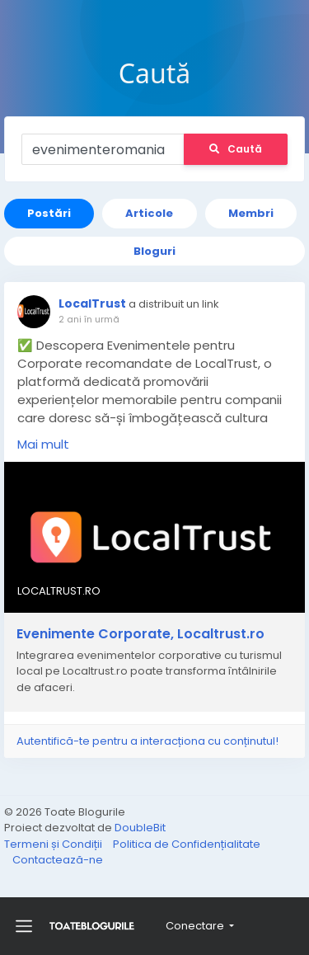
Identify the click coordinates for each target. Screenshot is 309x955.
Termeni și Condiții (54, 844)
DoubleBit (140, 827)
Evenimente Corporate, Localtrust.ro (140, 634)
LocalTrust (92, 303)
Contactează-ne (57, 860)
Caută (235, 149)
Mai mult (43, 444)
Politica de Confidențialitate (186, 844)
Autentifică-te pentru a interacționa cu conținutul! (147, 741)
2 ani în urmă (89, 319)
